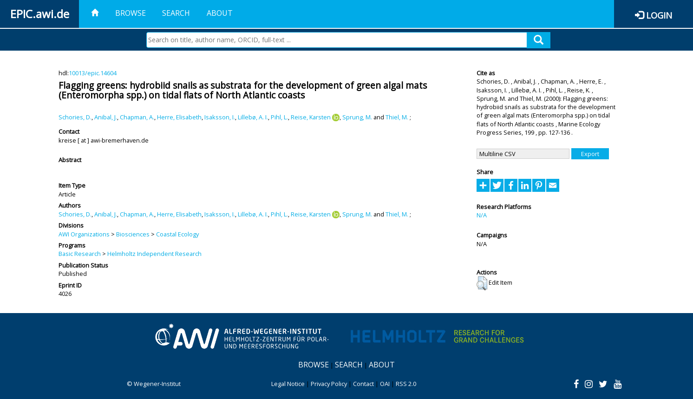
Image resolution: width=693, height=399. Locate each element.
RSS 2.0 (406, 383)
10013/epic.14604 (93, 73)
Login (659, 15)
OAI (385, 383)
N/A (482, 215)
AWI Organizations (84, 234)
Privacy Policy (329, 383)
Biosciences (133, 234)
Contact (363, 383)
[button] (482, 283)
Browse (130, 13)
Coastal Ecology (177, 234)
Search (176, 13)
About (220, 13)
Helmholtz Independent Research (154, 253)
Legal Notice (288, 383)
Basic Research (80, 253)
